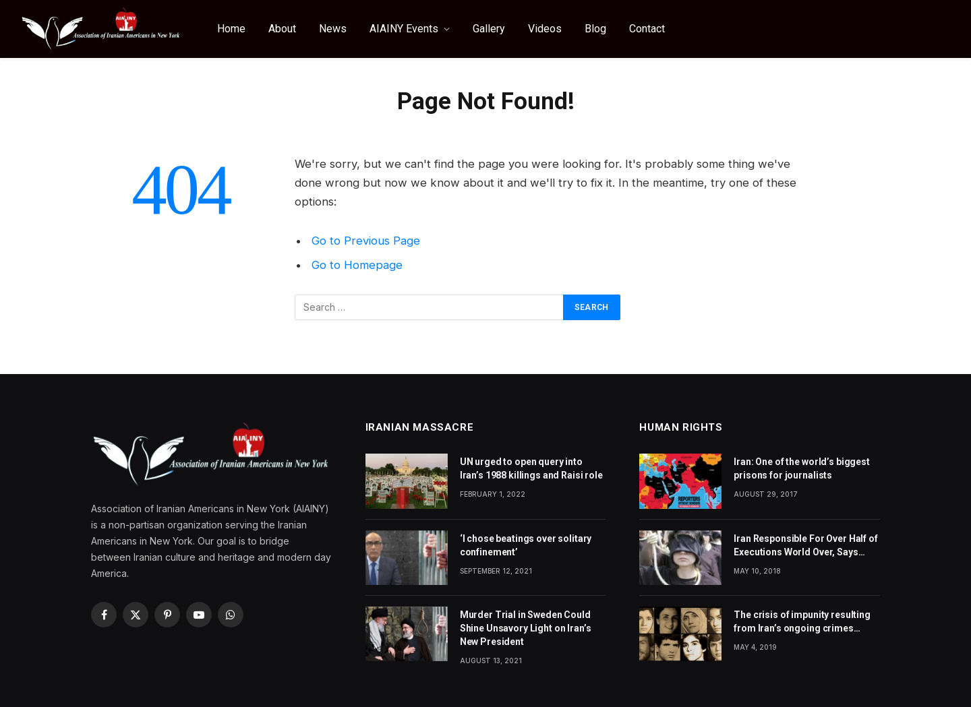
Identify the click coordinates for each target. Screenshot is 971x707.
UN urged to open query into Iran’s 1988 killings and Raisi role (531, 468)
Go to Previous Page (366, 240)
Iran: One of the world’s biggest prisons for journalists (802, 468)
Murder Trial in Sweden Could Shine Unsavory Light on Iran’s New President (525, 628)
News (333, 28)
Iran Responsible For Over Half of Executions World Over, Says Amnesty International (805, 546)
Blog (595, 28)
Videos (545, 28)
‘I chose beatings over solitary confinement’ (526, 545)
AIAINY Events (404, 28)
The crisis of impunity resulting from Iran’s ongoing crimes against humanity (802, 622)
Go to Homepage (357, 265)
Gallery (489, 28)
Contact (647, 28)
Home (231, 28)
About (282, 28)
